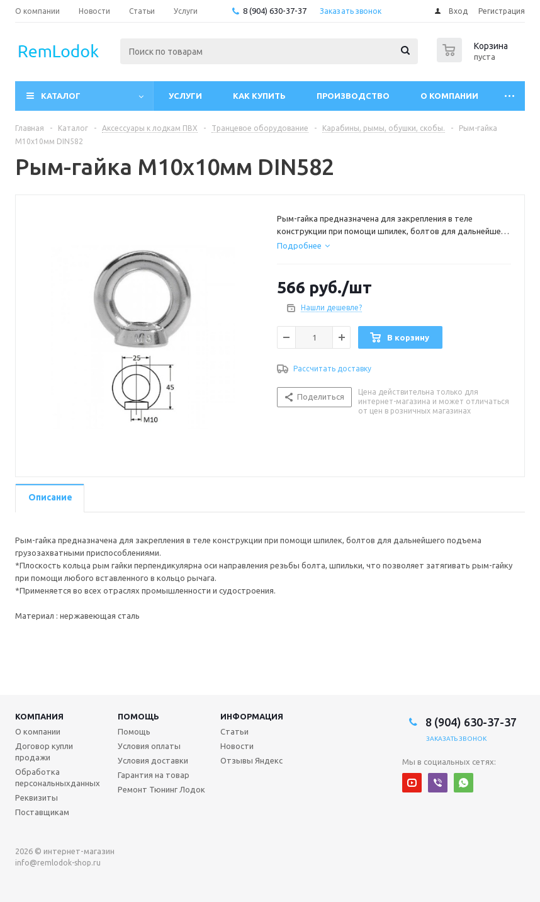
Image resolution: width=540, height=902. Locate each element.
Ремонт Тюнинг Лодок (161, 789)
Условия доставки (153, 760)
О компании (449, 95)
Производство (353, 95)
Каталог (61, 95)
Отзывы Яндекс (251, 760)
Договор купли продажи (44, 751)
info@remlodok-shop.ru (58, 863)
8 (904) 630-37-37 (275, 10)
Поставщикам (42, 812)
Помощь (138, 716)
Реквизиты (36, 797)
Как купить (259, 95)
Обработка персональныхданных (57, 777)
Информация (251, 716)
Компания (39, 716)
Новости (237, 745)
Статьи (234, 731)
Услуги (185, 95)
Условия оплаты (149, 745)
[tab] (303, 245)
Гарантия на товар (153, 774)
